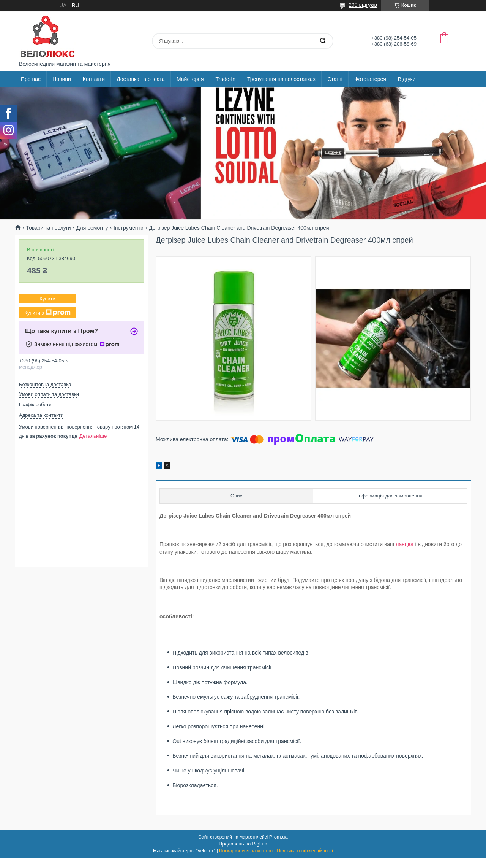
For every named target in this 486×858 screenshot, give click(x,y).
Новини (61, 79)
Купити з (47, 312)
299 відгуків (363, 5)
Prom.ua (278, 837)
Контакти (94, 79)
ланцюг (404, 544)
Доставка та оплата (141, 79)
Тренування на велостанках (281, 79)
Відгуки (407, 79)
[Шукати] (323, 41)
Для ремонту (92, 228)
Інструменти (129, 228)
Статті (334, 79)
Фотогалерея (370, 79)
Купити (47, 299)
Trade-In (225, 79)
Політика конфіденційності (305, 850)
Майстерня (190, 79)
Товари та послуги (48, 228)
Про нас (31, 79)
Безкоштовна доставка (45, 384)
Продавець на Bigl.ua (243, 844)
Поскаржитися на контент (246, 850)
